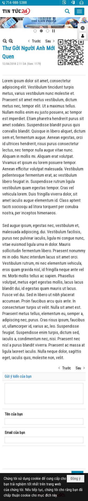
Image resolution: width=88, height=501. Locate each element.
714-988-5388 (16, 2)
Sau (48, 41)
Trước (36, 41)
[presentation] (40, 457)
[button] (79, 11)
